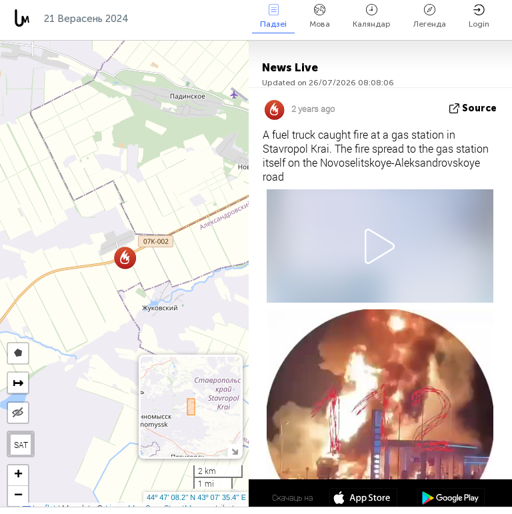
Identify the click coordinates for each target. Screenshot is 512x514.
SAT (21, 444)
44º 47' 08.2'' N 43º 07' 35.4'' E (196, 497)
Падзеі (273, 16)
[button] (125, 258)
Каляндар (372, 16)
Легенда (429, 16)
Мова (319, 16)
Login (479, 16)
